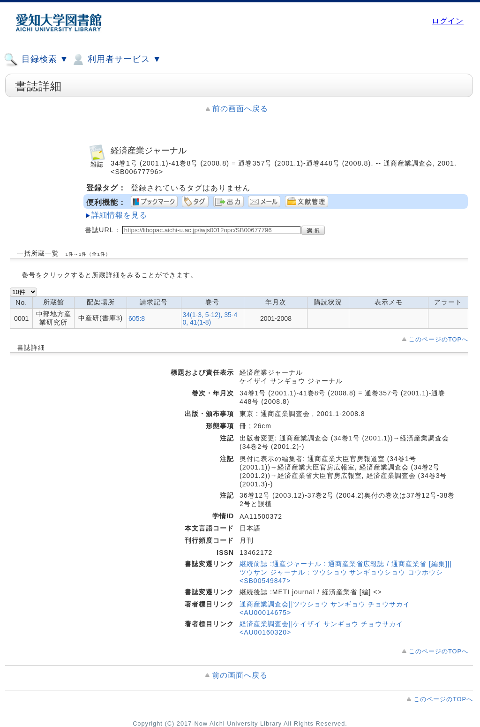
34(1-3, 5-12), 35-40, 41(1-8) (210, 318)
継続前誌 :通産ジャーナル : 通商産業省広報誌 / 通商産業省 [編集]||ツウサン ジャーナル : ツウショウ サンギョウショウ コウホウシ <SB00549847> (346, 572)
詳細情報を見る (119, 215)
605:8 (136, 318)
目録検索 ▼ (36, 60)
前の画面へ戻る (240, 109)
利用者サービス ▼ (116, 60)
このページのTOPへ (438, 339)
